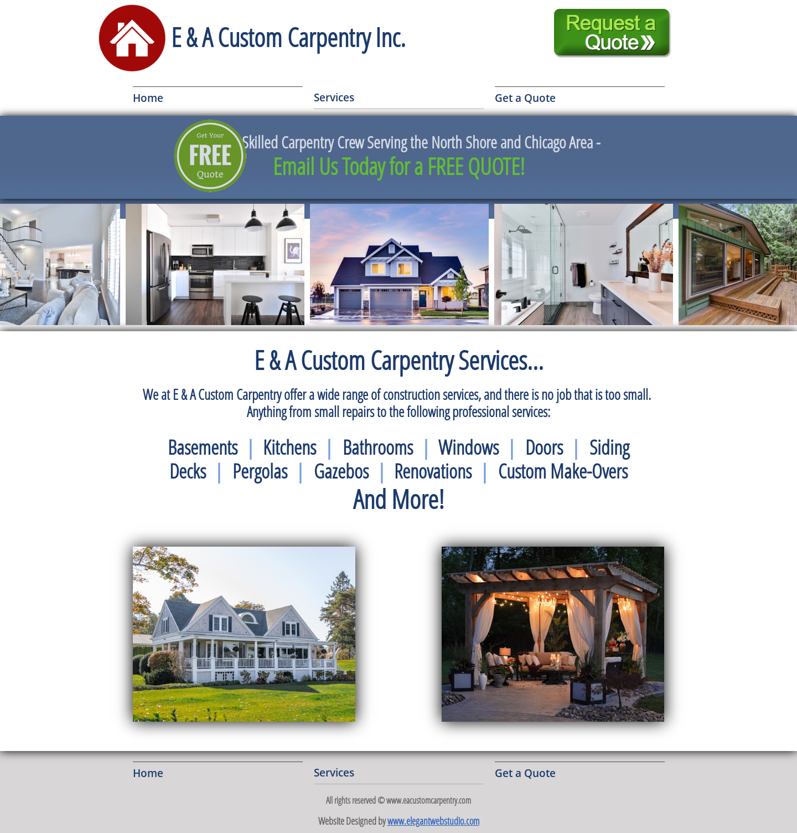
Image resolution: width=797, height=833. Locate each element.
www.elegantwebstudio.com (433, 820)
